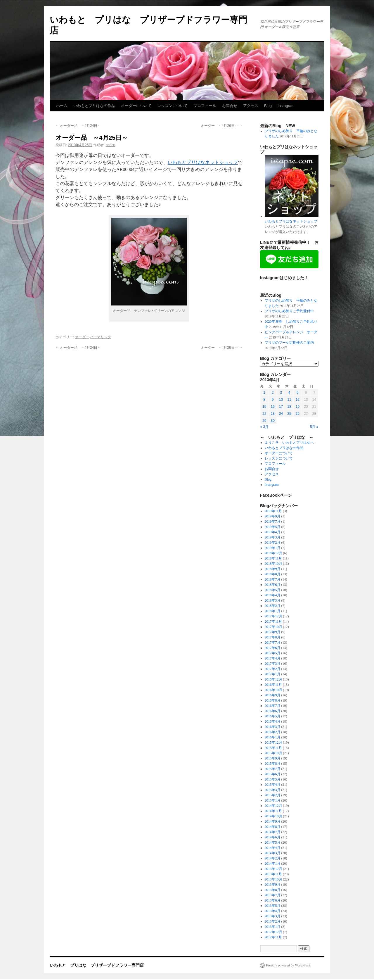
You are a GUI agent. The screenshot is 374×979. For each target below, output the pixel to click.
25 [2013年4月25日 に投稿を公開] (289, 414)
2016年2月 (272, 732)
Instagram (286, 105)
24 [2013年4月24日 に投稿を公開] (281, 414)
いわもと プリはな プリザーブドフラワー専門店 (97, 965)
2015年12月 (273, 742)
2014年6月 (272, 837)
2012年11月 (273, 937)
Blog (268, 105)
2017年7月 (272, 642)
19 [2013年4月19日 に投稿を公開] (297, 407)
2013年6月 (272, 900)
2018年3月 (272, 600)
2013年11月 (273, 874)
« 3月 (264, 427)
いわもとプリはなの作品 (94, 105)
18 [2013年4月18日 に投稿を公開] (289, 407)
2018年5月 (272, 590)
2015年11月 (273, 748)
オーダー (82, 337)
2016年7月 (272, 706)
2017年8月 (272, 637)
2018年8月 (272, 574)
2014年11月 (273, 811)
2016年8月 (272, 700)
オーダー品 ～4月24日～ (78, 126)
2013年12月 (273, 869)
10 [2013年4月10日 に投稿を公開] (281, 400)
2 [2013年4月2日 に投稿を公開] (273, 393)
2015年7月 (272, 769)
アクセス (250, 105)
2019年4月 (272, 532)
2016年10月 (273, 690)
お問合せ (229, 105)
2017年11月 (273, 621)
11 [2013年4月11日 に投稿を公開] (289, 400)
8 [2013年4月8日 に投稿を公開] (264, 400)
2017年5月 (272, 653)
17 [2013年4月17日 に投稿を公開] (281, 407)
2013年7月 (272, 895)
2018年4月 (272, 595)
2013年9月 (272, 885)
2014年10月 (273, 816)
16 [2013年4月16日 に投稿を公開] (272, 407)
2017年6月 (272, 648)
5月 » (314, 427)
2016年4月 (272, 721)
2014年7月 (272, 832)
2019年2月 (272, 543)
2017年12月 (273, 616)
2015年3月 (272, 790)
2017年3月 (272, 664)
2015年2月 (272, 795)
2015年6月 (272, 774)
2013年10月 (273, 879)
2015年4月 (272, 785)
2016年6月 (272, 711)
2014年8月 (272, 827)
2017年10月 (273, 627)
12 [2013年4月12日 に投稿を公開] (297, 400)
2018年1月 (272, 611)
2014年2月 (272, 858)
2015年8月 (272, 764)
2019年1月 (272, 548)
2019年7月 (272, 521)
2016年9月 (272, 695)
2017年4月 (272, 658)
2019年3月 (272, 537)
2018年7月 (272, 579)
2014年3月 (272, 853)
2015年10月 (273, 753)
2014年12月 (273, 806)
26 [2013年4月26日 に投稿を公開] (297, 414)
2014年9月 (272, 821)
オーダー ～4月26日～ (222, 126)
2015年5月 (272, 779)
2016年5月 (272, 716)
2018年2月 (272, 606)
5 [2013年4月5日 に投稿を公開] (298, 393)
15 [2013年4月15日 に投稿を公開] (264, 407)
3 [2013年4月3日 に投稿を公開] (281, 393)
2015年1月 (272, 800)
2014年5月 (272, 842)
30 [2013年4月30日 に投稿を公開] (272, 421)
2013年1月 (272, 927)
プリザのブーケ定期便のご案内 (289, 343)
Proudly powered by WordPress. (288, 965)
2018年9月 (272, 569)
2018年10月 (273, 564)
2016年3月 (272, 727)
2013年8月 (272, 890)
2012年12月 (273, 932)
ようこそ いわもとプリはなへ (289, 443)
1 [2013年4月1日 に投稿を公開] (264, 393)
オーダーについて (136, 105)
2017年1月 (272, 674)
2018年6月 (272, 585)
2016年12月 (273, 679)
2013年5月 (272, 906)
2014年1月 (272, 863)
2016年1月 (272, 737)
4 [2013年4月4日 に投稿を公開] (289, 393)
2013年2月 (272, 921)
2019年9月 (272, 516)
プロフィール (204, 105)
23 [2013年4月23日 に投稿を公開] (272, 414)
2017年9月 (272, 632)
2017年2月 (272, 669)
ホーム (61, 105)
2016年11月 (273, 685)
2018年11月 (273, 558)
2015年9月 (272, 758)
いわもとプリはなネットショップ (203, 162)
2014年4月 (272, 848)
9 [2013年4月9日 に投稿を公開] (273, 400)
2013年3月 (272, 916)
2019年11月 (273, 511)
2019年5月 (272, 527)
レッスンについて (172, 105)
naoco (110, 145)
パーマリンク (100, 337)
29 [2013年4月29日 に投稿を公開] (264, 421)
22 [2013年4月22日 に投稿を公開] (264, 414)
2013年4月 (272, 911)
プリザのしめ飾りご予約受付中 (289, 311)
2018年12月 (273, 553)
